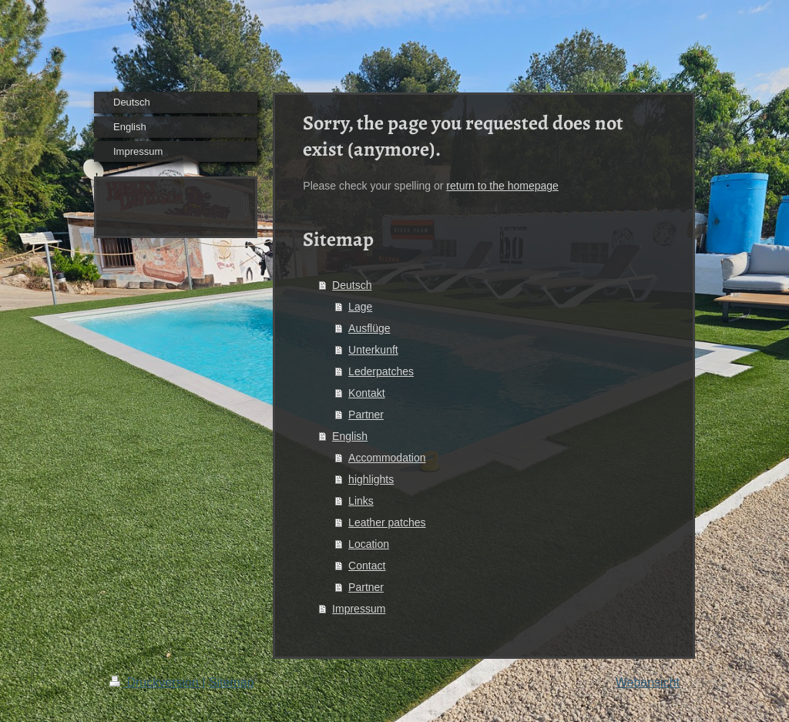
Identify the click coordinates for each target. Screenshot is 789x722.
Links (361, 501)
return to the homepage (502, 186)
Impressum (358, 609)
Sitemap (231, 682)
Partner (366, 414)
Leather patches (386, 522)
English (350, 436)
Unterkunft (373, 350)
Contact (366, 565)
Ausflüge (369, 328)
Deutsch (351, 285)
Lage (360, 307)
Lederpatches (381, 371)
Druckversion (155, 682)
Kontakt (366, 393)
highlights (371, 479)
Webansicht (648, 682)
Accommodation (386, 458)
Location (368, 544)
